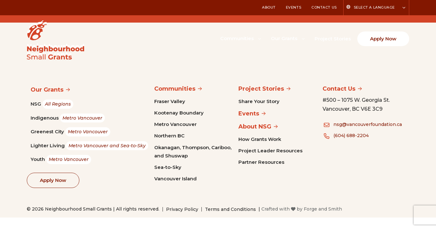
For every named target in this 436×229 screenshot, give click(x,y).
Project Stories (333, 39)
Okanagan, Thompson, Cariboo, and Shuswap (192, 151)
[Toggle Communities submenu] (259, 38)
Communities (237, 38)
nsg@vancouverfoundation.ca (367, 124)
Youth (61, 159)
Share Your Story (259, 101)
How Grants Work (259, 139)
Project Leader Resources (270, 151)
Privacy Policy (182, 209)
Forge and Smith (323, 209)
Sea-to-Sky (167, 167)
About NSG (254, 126)
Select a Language (374, 7)
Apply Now (383, 39)
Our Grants (284, 38)
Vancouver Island (175, 179)
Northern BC (169, 136)
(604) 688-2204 (351, 135)
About (269, 7)
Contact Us (324, 7)
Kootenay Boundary (179, 113)
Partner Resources (261, 162)
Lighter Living (89, 145)
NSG (52, 104)
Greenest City (70, 131)
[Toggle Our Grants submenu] (303, 38)
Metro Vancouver (175, 124)
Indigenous (68, 118)
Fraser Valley (169, 101)
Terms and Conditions (230, 209)
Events (293, 7)
